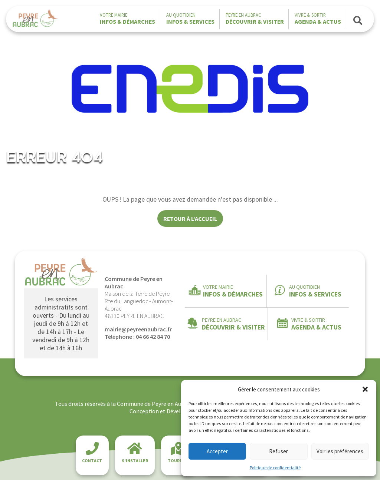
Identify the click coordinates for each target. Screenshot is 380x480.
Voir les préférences (340, 451)
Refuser (278, 451)
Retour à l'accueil (190, 218)
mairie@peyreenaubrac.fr (138, 329)
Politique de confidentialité (275, 467)
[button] (365, 389)
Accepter (217, 451)
